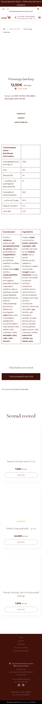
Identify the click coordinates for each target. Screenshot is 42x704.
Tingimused (21, 644)
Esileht (4, 29)
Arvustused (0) (21, 122)
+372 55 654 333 (22, 682)
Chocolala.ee (25, 702)
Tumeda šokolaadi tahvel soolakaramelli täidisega (21, 594)
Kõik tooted (14, 29)
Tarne (21, 637)
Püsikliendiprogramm (21, 651)
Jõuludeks (30, 96)
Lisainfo (21, 118)
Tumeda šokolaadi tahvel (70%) (21, 461)
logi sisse (24, 389)
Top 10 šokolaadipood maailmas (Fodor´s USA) (21, 11)
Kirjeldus (21, 113)
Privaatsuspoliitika (21, 647)
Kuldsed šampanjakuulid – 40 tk (21, 528)
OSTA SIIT (21, 475)
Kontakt (21, 641)
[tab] (21, 113)
